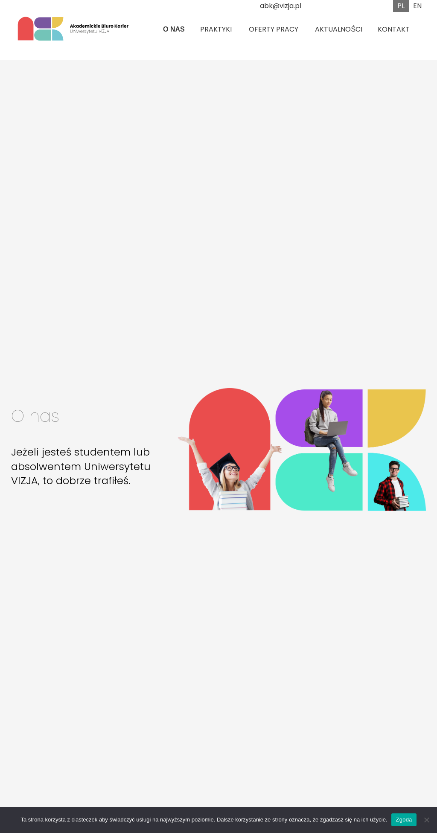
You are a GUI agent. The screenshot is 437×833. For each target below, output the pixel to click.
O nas (174, 29)
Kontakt (394, 29)
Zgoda (404, 819)
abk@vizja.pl (280, 6)
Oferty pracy (273, 29)
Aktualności (338, 29)
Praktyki (216, 29)
